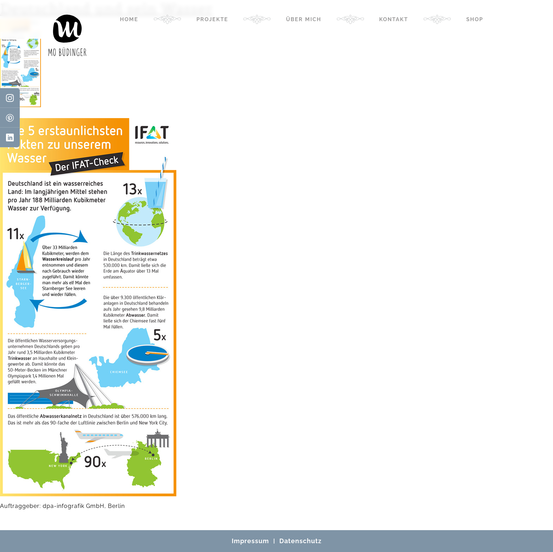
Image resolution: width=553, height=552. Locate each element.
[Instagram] (10, 98)
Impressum (250, 541)
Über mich (303, 19)
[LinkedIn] (10, 137)
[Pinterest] (10, 118)
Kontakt (393, 19)
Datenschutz (300, 541)
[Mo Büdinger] (67, 35)
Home (129, 19)
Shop (474, 19)
